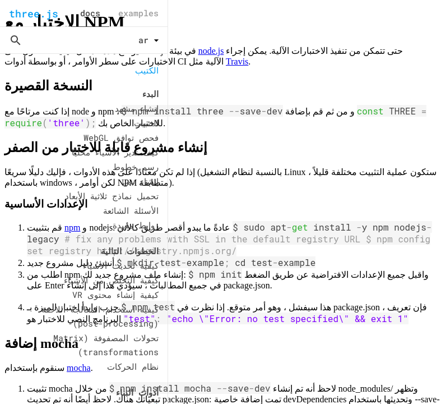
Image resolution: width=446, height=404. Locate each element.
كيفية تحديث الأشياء (121, 265)
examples (138, 13)
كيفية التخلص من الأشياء (111, 280)
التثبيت (146, 122)
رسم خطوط (136, 166)
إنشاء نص (141, 181)
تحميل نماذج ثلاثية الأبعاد (112, 195)
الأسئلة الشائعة (131, 210)
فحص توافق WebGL (121, 137)
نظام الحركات (133, 366)
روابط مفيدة (136, 225)
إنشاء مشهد (137, 108)
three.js (33, 13)
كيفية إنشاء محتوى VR (115, 294)
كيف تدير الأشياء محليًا (115, 152)
